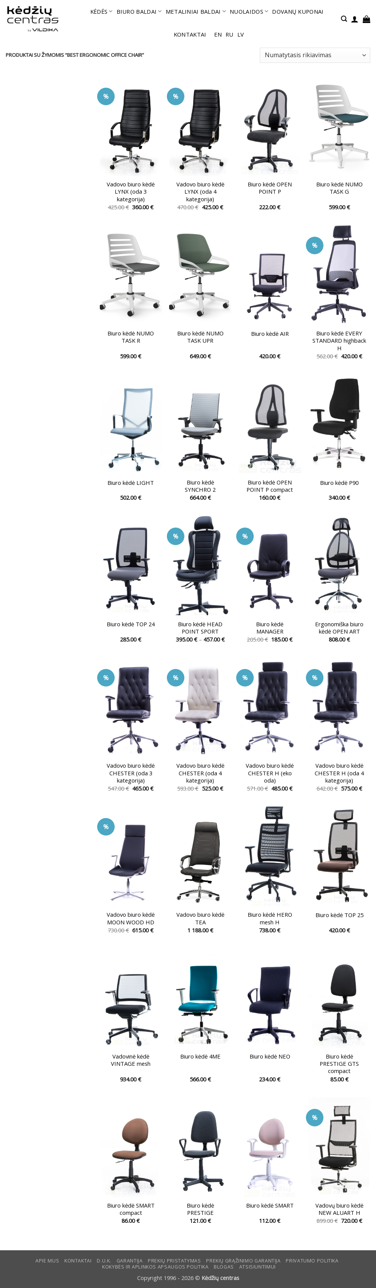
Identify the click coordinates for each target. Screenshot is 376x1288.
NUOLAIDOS (249, 11)
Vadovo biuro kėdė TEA (200, 918)
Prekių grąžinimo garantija (243, 1261)
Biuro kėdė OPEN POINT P (270, 188)
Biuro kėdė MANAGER (269, 628)
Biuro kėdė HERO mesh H (270, 918)
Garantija (130, 1261)
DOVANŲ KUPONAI (297, 11)
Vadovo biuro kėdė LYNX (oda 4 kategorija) (200, 192)
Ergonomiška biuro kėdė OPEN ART (339, 628)
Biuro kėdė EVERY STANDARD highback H (339, 341)
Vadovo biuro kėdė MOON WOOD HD (131, 918)
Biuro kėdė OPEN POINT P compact (269, 486)
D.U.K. (104, 1261)
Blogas (224, 1267)
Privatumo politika (312, 1261)
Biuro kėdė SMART (270, 1205)
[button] (344, 18)
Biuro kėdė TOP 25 (339, 915)
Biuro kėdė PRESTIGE (200, 1209)
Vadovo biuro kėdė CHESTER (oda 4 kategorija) (200, 773)
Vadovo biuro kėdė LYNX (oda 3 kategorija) (131, 192)
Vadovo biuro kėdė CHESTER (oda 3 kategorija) (131, 773)
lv (240, 34)
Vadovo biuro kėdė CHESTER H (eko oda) (270, 773)
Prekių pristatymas (174, 1261)
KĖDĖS (101, 11)
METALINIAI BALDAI (196, 11)
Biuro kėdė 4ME (200, 1056)
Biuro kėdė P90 (339, 482)
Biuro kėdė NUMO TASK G (339, 188)
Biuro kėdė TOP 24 (131, 624)
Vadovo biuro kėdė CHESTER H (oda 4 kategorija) (339, 773)
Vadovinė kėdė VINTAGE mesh (130, 1060)
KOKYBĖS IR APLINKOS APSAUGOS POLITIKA (155, 1267)
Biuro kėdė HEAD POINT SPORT (200, 628)
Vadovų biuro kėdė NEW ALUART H (339, 1209)
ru (230, 34)
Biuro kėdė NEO (270, 1056)
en (218, 34)
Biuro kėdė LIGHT (130, 482)
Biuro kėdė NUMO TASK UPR (200, 337)
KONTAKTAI (190, 34)
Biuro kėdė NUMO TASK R (130, 337)
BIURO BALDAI (139, 11)
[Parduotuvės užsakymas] (315, 55)
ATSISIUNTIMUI (257, 1267)
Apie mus (47, 1261)
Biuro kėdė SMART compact (131, 1209)
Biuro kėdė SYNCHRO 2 (200, 486)
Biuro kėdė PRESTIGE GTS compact (339, 1064)
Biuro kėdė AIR (270, 333)
